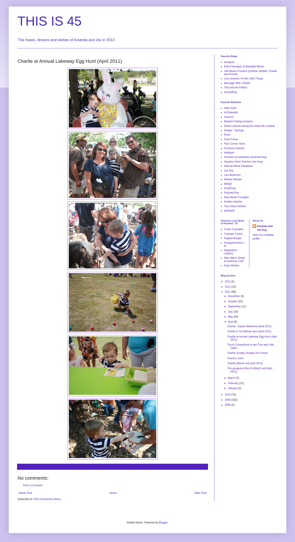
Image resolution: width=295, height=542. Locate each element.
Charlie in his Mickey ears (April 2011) (249, 331)
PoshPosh (230, 188)
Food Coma (231, 139)
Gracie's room (235, 358)
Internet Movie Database (238, 166)
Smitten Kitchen (233, 201)
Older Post (200, 493)
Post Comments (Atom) (47, 499)
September (234, 306)
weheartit (229, 210)
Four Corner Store (234, 143)
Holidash (229, 152)
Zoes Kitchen (231, 265)
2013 (228, 281)
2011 (228, 291)
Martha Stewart (233, 179)
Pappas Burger (232, 238)
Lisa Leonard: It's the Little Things (243, 78)
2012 (228, 286)
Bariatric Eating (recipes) (238, 121)
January (233, 388)
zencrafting (230, 92)
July (230, 311)
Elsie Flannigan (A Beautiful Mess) (244, 66)
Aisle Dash (230, 108)
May (231, 316)
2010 (228, 394)
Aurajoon (229, 62)
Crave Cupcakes (233, 229)
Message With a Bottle (237, 83)
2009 (228, 399)
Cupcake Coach (233, 233)
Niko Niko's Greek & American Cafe (234, 259)
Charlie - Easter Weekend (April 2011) (249, 326)
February (233, 383)
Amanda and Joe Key (265, 228)
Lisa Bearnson (232, 175)
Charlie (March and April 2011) (245, 363)
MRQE (228, 183)
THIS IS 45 (49, 21)
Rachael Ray (231, 192)
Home (113, 493)
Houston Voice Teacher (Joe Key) (243, 161)
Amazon (229, 117)
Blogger (163, 522)
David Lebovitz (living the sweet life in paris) (249, 126)
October (233, 301)
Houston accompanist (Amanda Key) (245, 157)
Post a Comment (32, 485)
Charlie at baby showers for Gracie (247, 353)
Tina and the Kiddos (235, 87)
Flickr (227, 134)
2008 (228, 404)
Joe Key (228, 170)
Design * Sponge (234, 130)
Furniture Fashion (234, 148)
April (231, 321)
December (234, 296)
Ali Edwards (231, 112)
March (232, 377)
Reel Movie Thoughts (236, 197)
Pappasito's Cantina (231, 252)
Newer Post (25, 493)
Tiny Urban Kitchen (235, 206)
